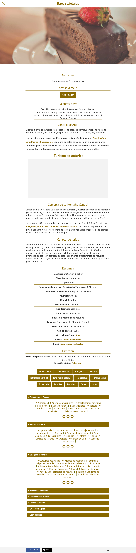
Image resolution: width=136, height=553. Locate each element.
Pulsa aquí (77, 362)
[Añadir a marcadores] (107, 550)
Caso (95, 138)
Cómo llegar (68, 95)
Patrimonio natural (61, 378)
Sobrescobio (46, 141)
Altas (94, 384)
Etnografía (79, 371)
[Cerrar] (3, 3)
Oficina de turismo (71, 339)
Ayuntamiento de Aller (71, 343)
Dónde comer (45, 371)
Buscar (84, 384)
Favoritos (71, 384)
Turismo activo (99, 378)
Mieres (34, 141)
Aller (28, 226)
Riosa (74, 226)
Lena (28, 141)
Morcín (48, 226)
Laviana (102, 138)
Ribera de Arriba (61, 226)
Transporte (44, 384)
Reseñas (58, 384)
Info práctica (81, 378)
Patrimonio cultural (39, 378)
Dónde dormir (63, 371)
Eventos (93, 371)
